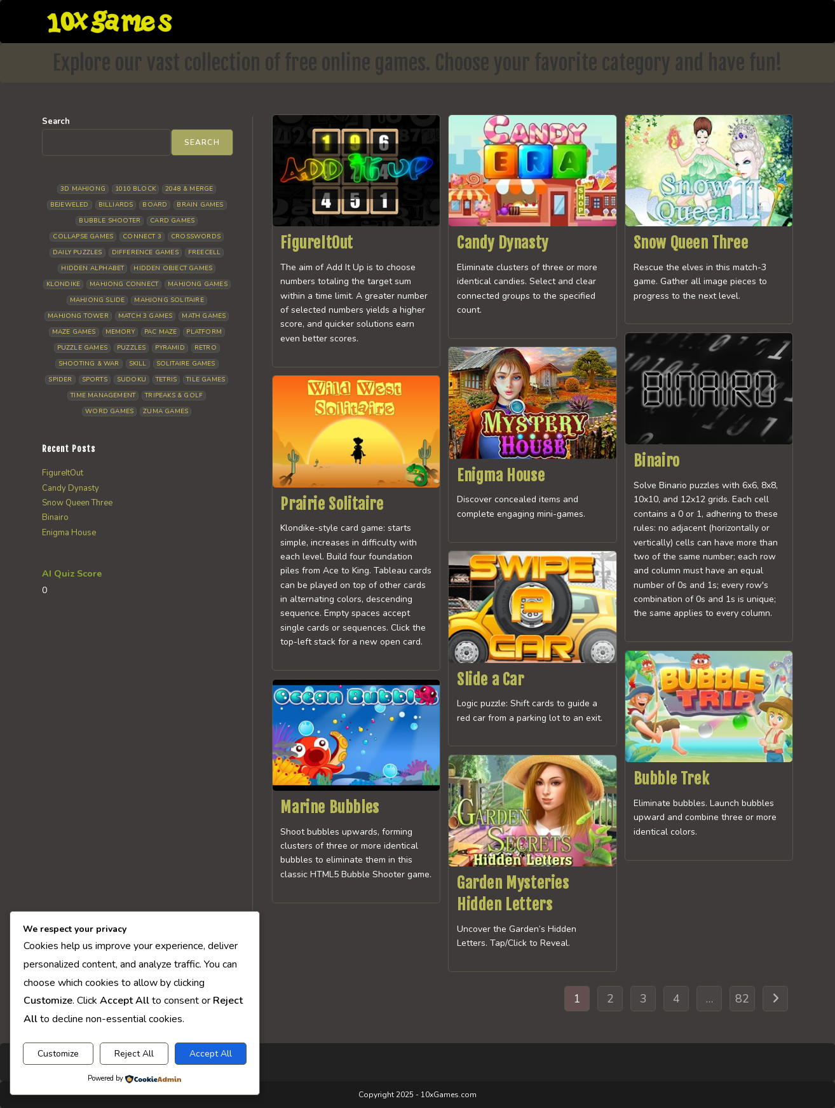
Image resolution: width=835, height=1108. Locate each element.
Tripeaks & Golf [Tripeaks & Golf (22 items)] (174, 395)
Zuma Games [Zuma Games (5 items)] (165, 411)
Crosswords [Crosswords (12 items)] (196, 236)
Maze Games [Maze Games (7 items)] (74, 331)
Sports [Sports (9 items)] (94, 379)
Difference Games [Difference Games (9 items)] (145, 252)
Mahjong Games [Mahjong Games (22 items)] (197, 284)
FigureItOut (316, 242)
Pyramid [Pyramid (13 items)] (169, 347)
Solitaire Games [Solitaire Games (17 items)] (185, 363)
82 (742, 998)
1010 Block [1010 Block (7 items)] (135, 188)
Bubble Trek (672, 778)
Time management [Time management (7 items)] (103, 395)
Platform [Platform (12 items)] (204, 331)
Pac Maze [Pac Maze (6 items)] (160, 331)
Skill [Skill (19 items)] (138, 363)
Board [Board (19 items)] (154, 204)
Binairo (657, 460)
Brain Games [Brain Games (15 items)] (200, 204)
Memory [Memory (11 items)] (120, 331)
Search (56, 121)
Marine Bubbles (329, 807)
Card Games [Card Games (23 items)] (172, 220)
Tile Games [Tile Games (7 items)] (205, 379)
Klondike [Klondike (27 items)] (63, 284)
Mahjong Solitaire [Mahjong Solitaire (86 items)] (168, 300)
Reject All (134, 1054)
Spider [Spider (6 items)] (60, 379)
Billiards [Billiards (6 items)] (115, 204)
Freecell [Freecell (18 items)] (204, 252)
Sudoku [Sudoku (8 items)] (131, 379)
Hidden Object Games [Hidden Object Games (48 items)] (172, 268)
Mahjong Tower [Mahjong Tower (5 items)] (78, 315)
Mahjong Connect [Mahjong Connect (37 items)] (124, 284)
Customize (58, 1054)
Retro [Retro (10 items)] (205, 347)
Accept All (210, 1054)
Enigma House (501, 475)
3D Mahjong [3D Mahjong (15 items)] (82, 188)
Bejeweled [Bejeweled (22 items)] (69, 204)
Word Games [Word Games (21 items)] (109, 411)
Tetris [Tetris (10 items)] (166, 379)
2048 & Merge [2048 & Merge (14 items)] (189, 188)
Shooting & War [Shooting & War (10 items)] (88, 363)
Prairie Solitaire (331, 504)
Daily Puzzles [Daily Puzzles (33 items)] (77, 252)
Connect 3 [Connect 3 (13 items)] (142, 236)
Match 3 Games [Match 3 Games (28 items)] (145, 315)
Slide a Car (490, 679)
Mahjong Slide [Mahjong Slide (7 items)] (97, 300)
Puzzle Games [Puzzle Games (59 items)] (82, 347)
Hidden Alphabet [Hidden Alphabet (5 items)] (92, 268)
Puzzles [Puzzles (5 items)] (131, 347)
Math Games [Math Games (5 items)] (204, 315)
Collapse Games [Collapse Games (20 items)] (83, 236)
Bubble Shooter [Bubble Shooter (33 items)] (109, 220)
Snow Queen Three (691, 242)
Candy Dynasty (502, 242)
